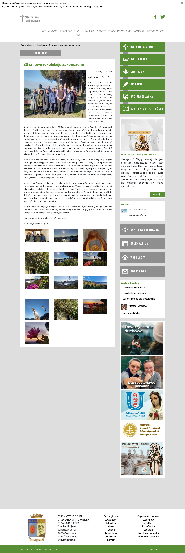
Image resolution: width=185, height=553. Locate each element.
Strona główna (27, 45)
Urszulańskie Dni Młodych (148, 536)
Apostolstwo (106, 31)
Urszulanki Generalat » (134, 287)
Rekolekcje (67, 31)
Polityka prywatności (148, 533)
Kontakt (139, 31)
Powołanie (124, 31)
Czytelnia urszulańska (148, 516)
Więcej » (157, 194)
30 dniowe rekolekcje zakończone (64, 45)
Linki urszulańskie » (132, 313)
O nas (79, 33)
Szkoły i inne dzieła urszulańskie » (140, 299)
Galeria (89, 31)
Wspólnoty (148, 519)
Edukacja (148, 530)
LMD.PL (162, 549)
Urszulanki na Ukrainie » (134, 293)
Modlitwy (148, 523)
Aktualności (49, 31)
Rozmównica (155, 31)
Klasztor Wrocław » (139, 306)
